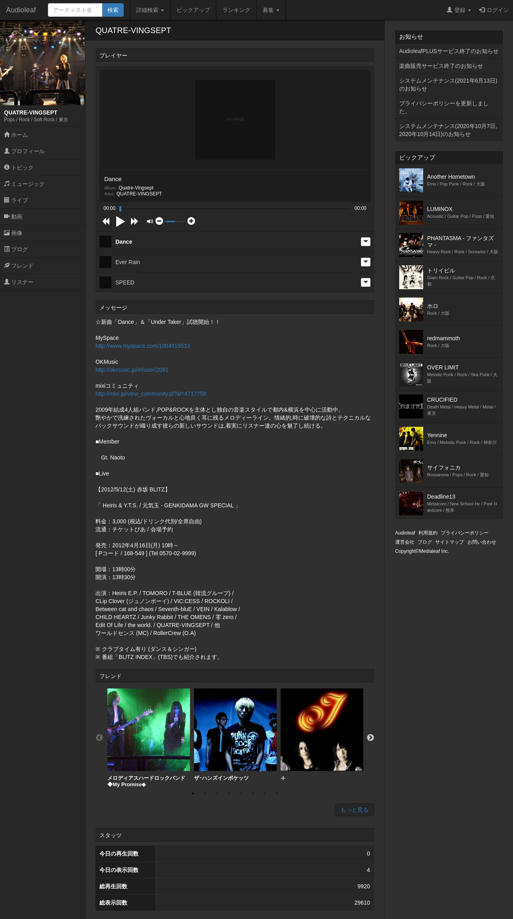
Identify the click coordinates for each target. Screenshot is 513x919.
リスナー (19, 282)
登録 (459, 10)
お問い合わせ (481, 542)
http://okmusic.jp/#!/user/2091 (131, 370)
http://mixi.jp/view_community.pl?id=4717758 (150, 393)
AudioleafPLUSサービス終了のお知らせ (449, 51)
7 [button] (265, 793)
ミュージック (24, 184)
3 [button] (217, 793)
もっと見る (354, 810)
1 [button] (193, 793)
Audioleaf (21, 10)
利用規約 (428, 533)
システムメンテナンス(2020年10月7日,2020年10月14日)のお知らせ (448, 130)
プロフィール (24, 151)
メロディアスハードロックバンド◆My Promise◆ (148, 737)
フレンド (19, 265)
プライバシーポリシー (465, 533)
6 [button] (253, 793)
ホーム (16, 135)
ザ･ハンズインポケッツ (235, 734)
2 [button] (205, 793)
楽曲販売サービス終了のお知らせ (441, 66)
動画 (13, 216)
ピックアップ (193, 10)
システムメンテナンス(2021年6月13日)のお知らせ (448, 84)
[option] (148, 737)
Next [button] (370, 738)
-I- (322, 734)
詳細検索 (150, 10)
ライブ (16, 200)
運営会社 (404, 542)
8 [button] (277, 793)
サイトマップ (449, 542)
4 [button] (229, 793)
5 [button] (241, 793)
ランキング (236, 10)
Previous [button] (99, 738)
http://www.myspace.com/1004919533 (142, 346)
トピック (19, 167)
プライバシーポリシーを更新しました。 (444, 107)
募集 (271, 10)
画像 (13, 233)
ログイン (494, 10)
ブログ (16, 249)
